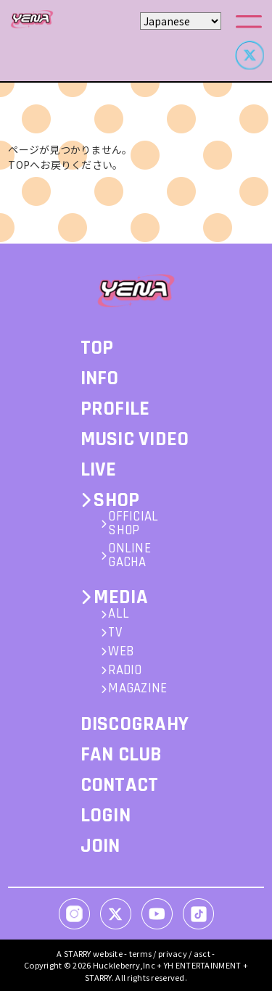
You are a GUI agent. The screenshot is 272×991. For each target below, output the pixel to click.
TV (115, 633)
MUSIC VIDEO (135, 439)
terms (140, 953)
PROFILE (115, 409)
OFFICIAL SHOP (133, 524)
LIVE (99, 470)
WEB (120, 652)
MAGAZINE (137, 689)
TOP (97, 348)
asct (202, 953)
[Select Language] (180, 21)
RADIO (124, 671)
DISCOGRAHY (135, 724)
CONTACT (120, 785)
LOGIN (106, 816)
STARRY (77, 953)
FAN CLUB (121, 755)
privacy (172, 953)
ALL (118, 614)
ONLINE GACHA (129, 556)
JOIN (100, 846)
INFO (100, 378)
